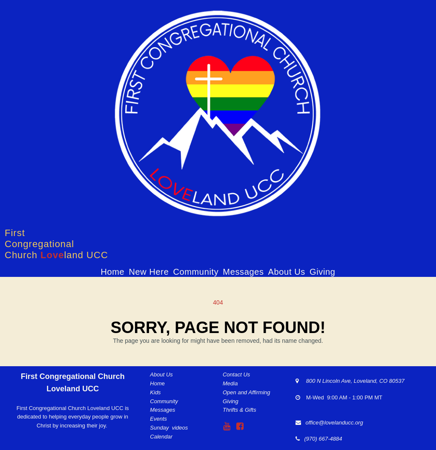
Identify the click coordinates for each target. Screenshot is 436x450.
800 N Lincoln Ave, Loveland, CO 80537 (351, 381)
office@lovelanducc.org (334, 422)
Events (158, 419)
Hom (155, 383)
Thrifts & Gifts (239, 410)
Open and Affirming (246, 392)
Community (195, 272)
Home (112, 272)
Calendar (161, 436)
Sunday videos (169, 427)
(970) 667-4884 (321, 439)
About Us (286, 272)
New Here (149, 272)
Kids (155, 392)
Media (230, 383)
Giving (323, 272)
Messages (243, 272)
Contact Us (236, 374)
